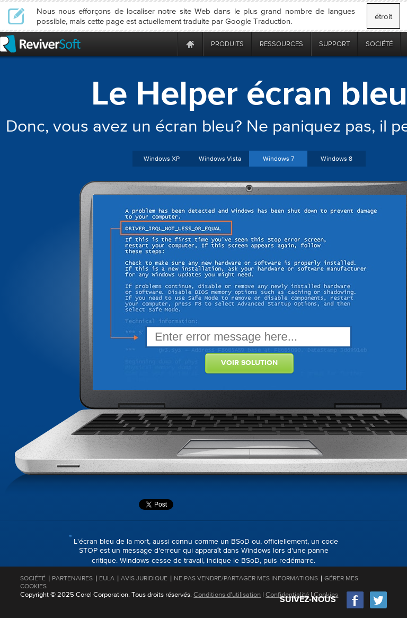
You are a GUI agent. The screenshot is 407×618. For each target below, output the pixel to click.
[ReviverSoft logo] (40, 44)
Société (33, 578)
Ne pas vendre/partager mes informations (246, 578)
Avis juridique (144, 578)
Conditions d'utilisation (227, 594)
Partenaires (72, 578)
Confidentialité (287, 594)
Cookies (326, 594)
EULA (106, 578)
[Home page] (190, 44)
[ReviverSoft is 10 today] (167, 44)
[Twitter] (378, 607)
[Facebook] (356, 607)
